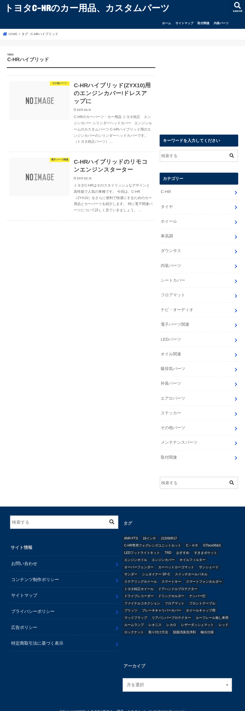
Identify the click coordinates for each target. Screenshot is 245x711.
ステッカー (171, 407)
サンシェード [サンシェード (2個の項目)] (209, 560)
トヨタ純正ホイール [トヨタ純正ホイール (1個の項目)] (139, 582)
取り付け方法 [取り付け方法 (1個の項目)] (158, 626)
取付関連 (203, 23)
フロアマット (173, 292)
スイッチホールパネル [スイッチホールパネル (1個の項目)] (191, 568)
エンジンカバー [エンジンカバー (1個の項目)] (163, 553)
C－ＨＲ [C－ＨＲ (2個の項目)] (192, 539)
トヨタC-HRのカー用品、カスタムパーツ (87, 7)
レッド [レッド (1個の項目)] (223, 618)
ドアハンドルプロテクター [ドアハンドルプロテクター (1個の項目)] (177, 582)
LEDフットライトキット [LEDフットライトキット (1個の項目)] (142, 546)
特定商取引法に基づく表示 (37, 636)
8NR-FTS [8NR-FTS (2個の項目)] (131, 531)
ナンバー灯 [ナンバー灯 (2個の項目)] (197, 589)
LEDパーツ (171, 336)
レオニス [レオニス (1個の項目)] (155, 618)
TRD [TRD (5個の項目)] (168, 546)
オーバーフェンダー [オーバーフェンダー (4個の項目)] (139, 560)
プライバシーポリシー (33, 604)
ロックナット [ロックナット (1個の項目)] (134, 626)
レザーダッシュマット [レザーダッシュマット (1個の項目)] (197, 618)
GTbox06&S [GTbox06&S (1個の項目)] (212, 539)
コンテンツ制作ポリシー (35, 572)
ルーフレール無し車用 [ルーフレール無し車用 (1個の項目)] (212, 611)
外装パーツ (171, 379)
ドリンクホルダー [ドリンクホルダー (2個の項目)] (171, 589)
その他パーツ (173, 422)
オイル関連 (171, 350)
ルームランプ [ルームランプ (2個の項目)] (134, 618)
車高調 (167, 235)
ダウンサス (171, 249)
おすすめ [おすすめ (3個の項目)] (182, 546)
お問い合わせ (24, 556)
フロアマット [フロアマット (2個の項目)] (174, 596)
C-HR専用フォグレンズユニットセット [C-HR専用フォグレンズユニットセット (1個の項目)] (152, 539)
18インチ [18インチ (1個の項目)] (149, 531)
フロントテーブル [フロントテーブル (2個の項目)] (202, 596)
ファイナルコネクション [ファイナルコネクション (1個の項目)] (142, 596)
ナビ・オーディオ (177, 307)
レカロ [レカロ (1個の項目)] (171, 618)
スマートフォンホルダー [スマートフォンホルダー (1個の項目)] (204, 575)
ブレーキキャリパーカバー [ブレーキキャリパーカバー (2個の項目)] (161, 604)
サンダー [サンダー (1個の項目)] (130, 568)
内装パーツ (221, 23)
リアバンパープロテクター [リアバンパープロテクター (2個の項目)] (171, 611)
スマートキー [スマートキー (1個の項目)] (171, 575)
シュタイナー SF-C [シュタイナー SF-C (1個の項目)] (156, 568)
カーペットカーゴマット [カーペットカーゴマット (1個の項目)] (176, 560)
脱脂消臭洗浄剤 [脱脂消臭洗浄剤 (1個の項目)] (184, 626)
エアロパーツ (173, 393)
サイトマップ (184, 23)
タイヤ (167, 206)
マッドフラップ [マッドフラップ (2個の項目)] (135, 611)
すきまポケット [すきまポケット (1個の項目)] (205, 546)
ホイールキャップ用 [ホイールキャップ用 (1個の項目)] (200, 604)
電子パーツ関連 (175, 321)
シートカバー (173, 278)
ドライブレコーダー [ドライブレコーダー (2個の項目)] (139, 589)
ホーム (166, 23)
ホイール (169, 221)
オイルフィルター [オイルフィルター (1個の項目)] (192, 553)
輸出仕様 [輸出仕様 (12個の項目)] (207, 626)
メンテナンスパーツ (179, 436)
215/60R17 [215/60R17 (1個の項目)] (169, 531)
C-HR (166, 192)
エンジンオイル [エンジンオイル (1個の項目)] (135, 553)
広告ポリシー (24, 620)
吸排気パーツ (173, 364)
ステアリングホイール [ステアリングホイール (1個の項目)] (140, 575)
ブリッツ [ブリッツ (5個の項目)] (130, 604)
